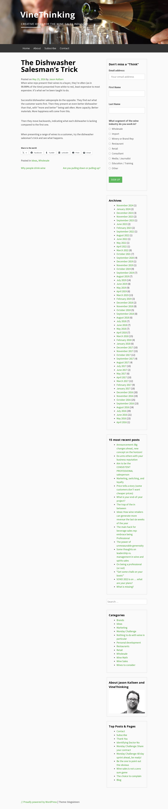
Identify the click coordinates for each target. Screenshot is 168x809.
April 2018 (122, 332)
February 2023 (124, 227)
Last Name (114, 104)
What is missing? (125, 586)
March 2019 (122, 295)
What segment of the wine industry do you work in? (124, 122)
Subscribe (50, 48)
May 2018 (121, 328)
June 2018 (122, 325)
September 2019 (125, 272)
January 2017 (123, 388)
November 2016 (125, 396)
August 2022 (123, 235)
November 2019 (125, 265)
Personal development (129, 642)
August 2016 (123, 407)
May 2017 (121, 373)
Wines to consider (126, 665)
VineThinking (47, 14)
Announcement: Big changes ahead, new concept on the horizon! (129, 448)
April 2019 (122, 291)
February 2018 (124, 340)
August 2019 (123, 276)
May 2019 (121, 287)
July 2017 (121, 366)
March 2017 (122, 381)
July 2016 (121, 411)
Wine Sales (122, 661)
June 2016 (122, 414)
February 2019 (124, 298)
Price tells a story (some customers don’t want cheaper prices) (129, 489)
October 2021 (124, 254)
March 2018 (122, 336)
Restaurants (123, 646)
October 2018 (124, 310)
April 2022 (122, 246)
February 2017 (124, 384)
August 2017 (123, 362)
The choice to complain (129, 776)
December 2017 (125, 347)
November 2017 (125, 351)
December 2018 (125, 302)
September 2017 (125, 358)
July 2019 (121, 280)
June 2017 (122, 369)
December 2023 (125, 212)
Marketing (122, 627)
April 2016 (122, 422)
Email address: (117, 70)
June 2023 (122, 224)
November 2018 (125, 306)
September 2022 (125, 231)
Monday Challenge (126, 631)
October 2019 (124, 268)
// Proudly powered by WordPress (39, 801)
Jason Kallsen (56, 79)
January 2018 (123, 343)
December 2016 (125, 392)
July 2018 (121, 321)
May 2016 (121, 418)
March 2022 (122, 250)
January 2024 (123, 209)
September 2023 (125, 220)
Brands (120, 620)
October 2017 (124, 354)
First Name (115, 87)
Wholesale (43, 160)
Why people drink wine (33, 168)
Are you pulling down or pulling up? (81, 168)
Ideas (34, 160)
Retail (120, 650)
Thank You (122, 738)
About (37, 48)
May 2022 (121, 242)
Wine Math (122, 657)
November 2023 (125, 216)
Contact (64, 48)
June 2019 (122, 283)
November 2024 (125, 205)
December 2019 (125, 261)
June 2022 (122, 239)
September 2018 (125, 313)
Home (26, 48)
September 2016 (125, 403)
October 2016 (124, 399)
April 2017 (122, 377)
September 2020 (125, 257)
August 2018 (123, 317)
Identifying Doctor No (128, 742)
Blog (119, 779)
